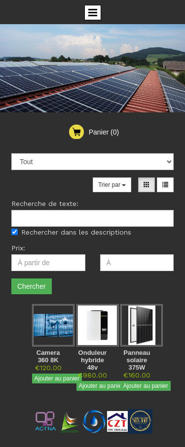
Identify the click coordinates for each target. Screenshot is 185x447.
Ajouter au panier (57, 378)
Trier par (112, 184)
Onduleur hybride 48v (92, 360)
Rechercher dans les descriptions (71, 232)
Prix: (18, 248)
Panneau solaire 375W (136, 360)
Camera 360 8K (48, 356)
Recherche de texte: (44, 203)
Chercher (31, 286)
